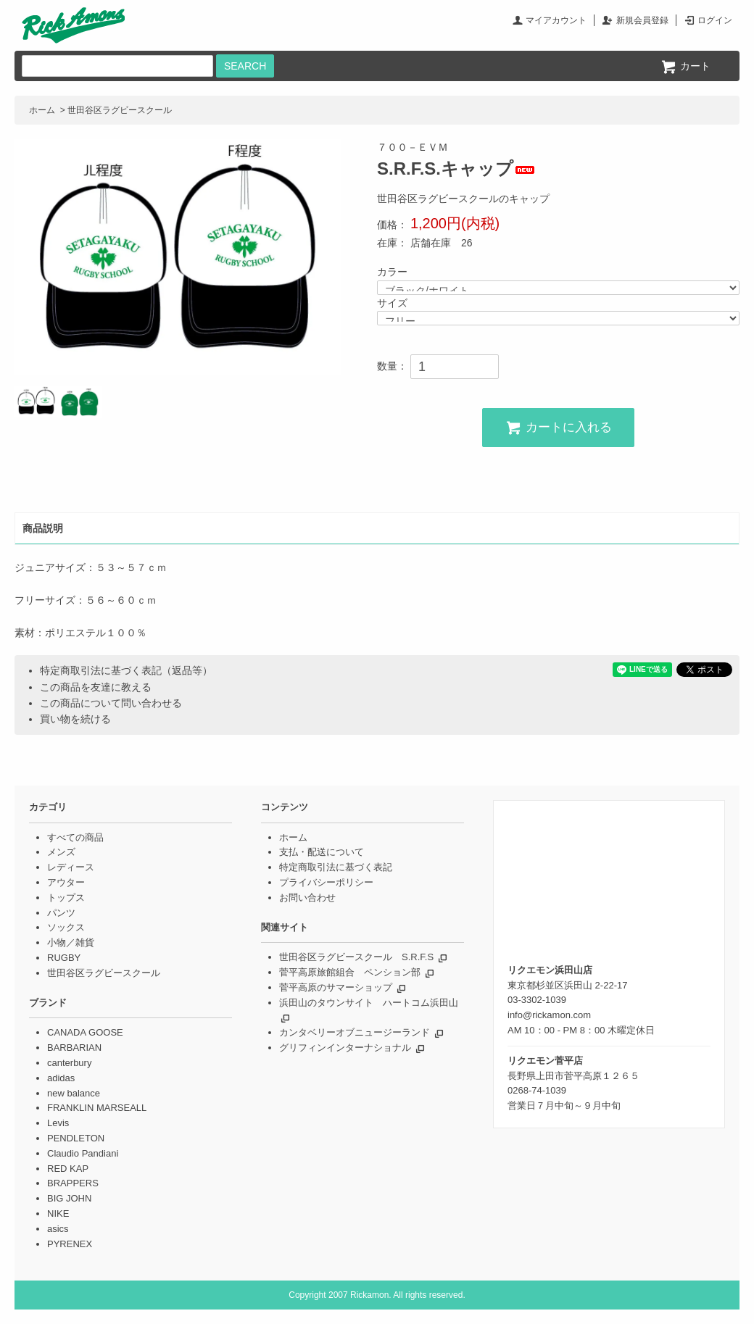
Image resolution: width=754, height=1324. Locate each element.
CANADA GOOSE (85, 1032)
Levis (58, 1122)
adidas (61, 1078)
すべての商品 (75, 837)
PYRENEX (69, 1243)
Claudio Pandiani (82, 1153)
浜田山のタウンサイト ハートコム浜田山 (368, 1002)
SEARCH (245, 66)
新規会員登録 (642, 20)
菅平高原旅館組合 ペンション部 (349, 972)
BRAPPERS (73, 1183)
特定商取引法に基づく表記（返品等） (126, 670)
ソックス (66, 927)
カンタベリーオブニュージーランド (354, 1032)
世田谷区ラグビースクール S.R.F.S (356, 957)
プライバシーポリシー (326, 882)
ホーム (42, 110)
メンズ (61, 851)
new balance (73, 1093)
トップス (66, 897)
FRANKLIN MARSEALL (96, 1107)
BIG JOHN (69, 1198)
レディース (70, 867)
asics (58, 1228)
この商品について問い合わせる (111, 703)
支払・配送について (321, 851)
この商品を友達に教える (96, 687)
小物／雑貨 (70, 942)
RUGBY (63, 957)
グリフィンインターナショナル (345, 1047)
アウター (66, 882)
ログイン (714, 20)
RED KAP (67, 1168)
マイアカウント (556, 20)
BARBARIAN (74, 1047)
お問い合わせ (307, 897)
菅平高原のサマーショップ (335, 987)
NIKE (58, 1213)
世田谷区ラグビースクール (119, 110)
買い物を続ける (75, 719)
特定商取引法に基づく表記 (335, 867)
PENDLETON (75, 1138)
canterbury (69, 1062)
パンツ (61, 912)
